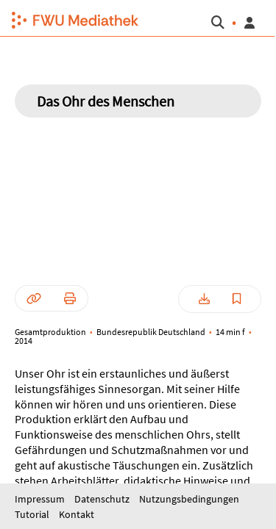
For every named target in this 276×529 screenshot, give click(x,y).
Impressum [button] (41, 498)
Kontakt (76, 514)
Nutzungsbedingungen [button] (189, 498)
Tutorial (33, 514)
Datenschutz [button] (103, 498)
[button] (69, 18)
